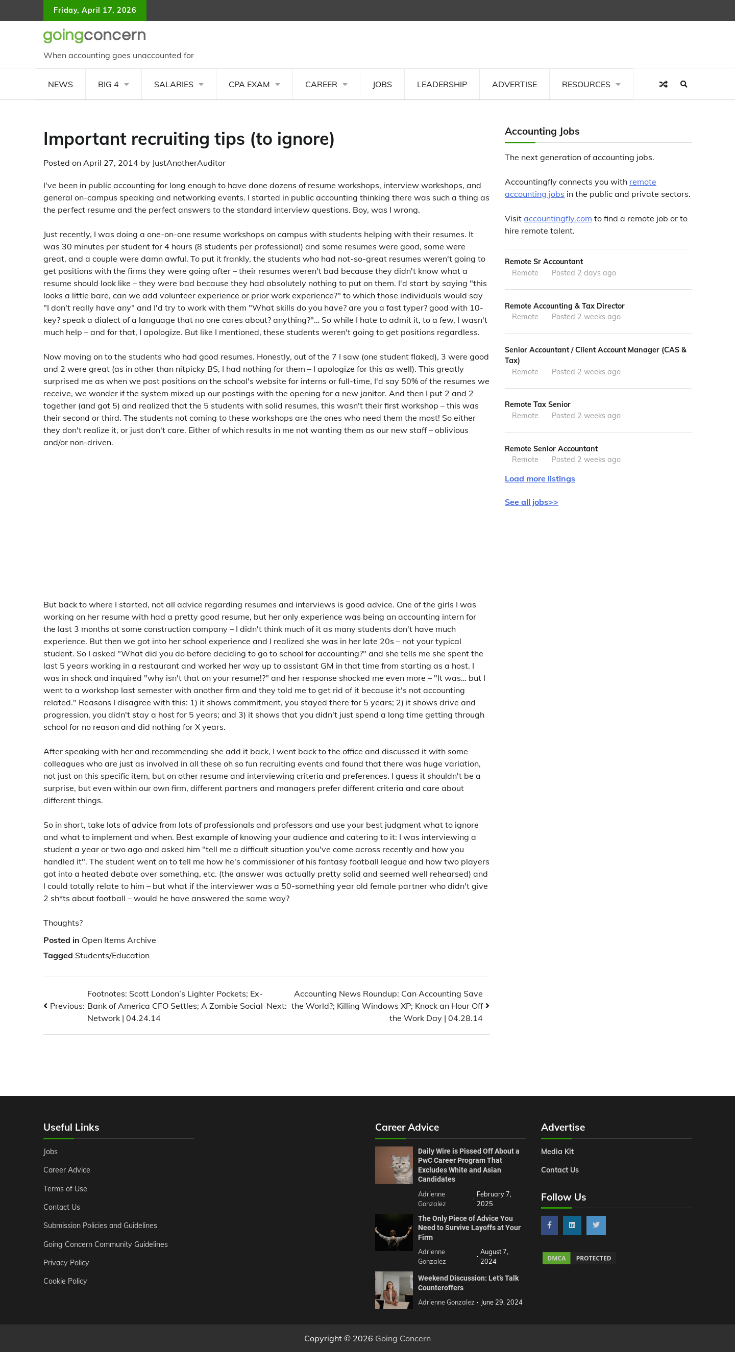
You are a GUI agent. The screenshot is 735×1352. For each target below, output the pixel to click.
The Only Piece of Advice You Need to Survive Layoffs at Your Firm (469, 1227)
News (60, 84)
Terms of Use (65, 1188)
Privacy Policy (66, 1262)
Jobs (382, 84)
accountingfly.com (558, 218)
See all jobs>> (531, 502)
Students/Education (112, 955)
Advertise (514, 84)
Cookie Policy (65, 1281)
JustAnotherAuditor (189, 163)
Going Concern (403, 1338)
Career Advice (67, 1170)
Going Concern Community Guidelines (106, 1244)
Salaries (173, 84)
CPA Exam (249, 84)
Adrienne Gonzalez (446, 1302)
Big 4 (108, 84)
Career (321, 84)
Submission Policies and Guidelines (101, 1225)
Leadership (442, 84)
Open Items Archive (119, 940)
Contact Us (62, 1207)
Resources (586, 84)
